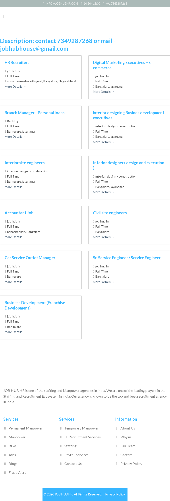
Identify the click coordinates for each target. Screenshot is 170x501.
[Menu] (6, 16)
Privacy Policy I (116, 494)
